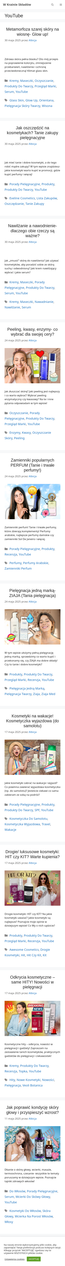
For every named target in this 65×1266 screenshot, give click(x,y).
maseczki (26, 302)
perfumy (15, 563)
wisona (47, 106)
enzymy (14, 432)
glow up (31, 100)
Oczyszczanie (44, 81)
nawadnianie (44, 302)
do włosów (17, 1191)
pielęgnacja (13, 1085)
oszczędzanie (14, 204)
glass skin (16, 100)
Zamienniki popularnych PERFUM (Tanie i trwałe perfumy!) (32, 465)
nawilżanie (12, 307)
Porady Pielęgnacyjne (24, 184)
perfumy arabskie (35, 563)
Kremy (14, 81)
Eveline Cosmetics (22, 198)
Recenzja (11, 554)
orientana (46, 100)
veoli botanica (32, 1085)
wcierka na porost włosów (34, 1216)
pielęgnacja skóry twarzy (22, 106)
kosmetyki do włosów (25, 1211)
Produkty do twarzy (19, 86)
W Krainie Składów (17, 4)
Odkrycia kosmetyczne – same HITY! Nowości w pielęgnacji (32, 982)
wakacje (10, 830)
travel (46, 824)
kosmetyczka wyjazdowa (22, 824)
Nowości (48, 1080)
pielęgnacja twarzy (18, 694)
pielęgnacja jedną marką (26, 688)
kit (45, 955)
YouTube (22, 92)
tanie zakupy (34, 204)
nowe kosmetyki (28, 1080)
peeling (19, 438)
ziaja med (48, 694)
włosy (9, 1222)
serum (26, 307)
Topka (23, 1071)
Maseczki (26, 81)
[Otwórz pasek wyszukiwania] (52, 4)
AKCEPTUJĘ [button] (34, 1259)
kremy (14, 302)
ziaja (36, 694)
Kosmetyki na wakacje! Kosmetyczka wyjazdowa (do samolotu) (32, 721)
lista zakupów (47, 198)
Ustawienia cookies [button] (15, 1259)
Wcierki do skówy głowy (33, 1197)
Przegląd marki (45, 86)
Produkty (48, 184)
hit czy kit (34, 955)
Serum (9, 92)
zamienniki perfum (18, 568)
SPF (37, 810)
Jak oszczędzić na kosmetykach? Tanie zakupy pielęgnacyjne (32, 133)
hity (12, 1080)
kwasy (26, 432)
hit (23, 955)
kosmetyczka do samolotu (28, 819)
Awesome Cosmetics (24, 950)
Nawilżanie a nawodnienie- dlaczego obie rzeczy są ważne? (32, 231)
